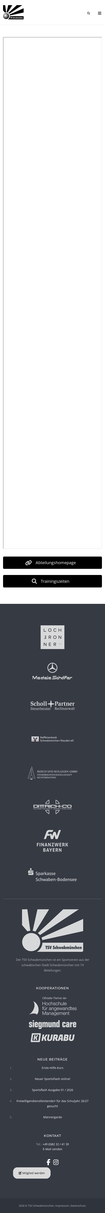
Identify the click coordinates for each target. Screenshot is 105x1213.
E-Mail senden (52, 1149)
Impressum (62, 1205)
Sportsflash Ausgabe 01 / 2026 (52, 1090)
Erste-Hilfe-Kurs (52, 1068)
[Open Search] (88, 13)
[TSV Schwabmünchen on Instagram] (56, 1162)
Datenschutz (78, 1205)
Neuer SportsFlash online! (52, 1079)
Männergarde (52, 1117)
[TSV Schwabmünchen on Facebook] (49, 1162)
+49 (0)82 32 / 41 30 (56, 1144)
